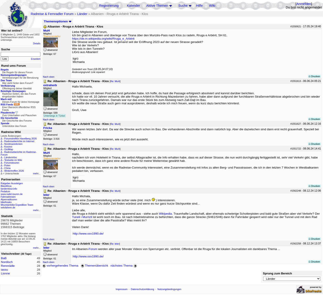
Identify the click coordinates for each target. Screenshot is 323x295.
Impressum (122, 289)
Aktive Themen (157, 5)
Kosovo (8, 146)
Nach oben (49, 76)
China (7, 168)
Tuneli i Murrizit (82, 217)
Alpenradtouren (9, 199)
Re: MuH (115, 81)
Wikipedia (165, 213)
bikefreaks (6, 202)
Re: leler (114, 243)
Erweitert (35, 59)
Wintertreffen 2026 (14, 170)
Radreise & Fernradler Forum (52, 14)
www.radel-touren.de (12, 194)
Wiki (212, 5)
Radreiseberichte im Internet (19, 141)
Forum (93, 249)
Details (36, 43)
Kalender (133, 5)
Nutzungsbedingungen (169, 289)
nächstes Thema (124, 265)
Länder (82, 14)
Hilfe (199, 5)
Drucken (314, 76)
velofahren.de (8, 207)
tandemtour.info (9, 188)
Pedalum (5, 191)
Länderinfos (10, 157)
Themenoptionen (58, 21)
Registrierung (109, 5)
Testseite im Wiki (13, 160)
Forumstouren (11, 162)
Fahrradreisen (8, 196)
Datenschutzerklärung (142, 289)
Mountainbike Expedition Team (17, 204)
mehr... (36, 173)
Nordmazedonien (13, 144)
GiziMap (8, 149)
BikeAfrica (6, 186)
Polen (7, 165)
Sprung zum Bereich (277, 273)
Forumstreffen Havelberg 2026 (20, 138)
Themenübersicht (94, 265)
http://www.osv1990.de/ (88, 233)
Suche (183, 5)
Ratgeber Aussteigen (12, 183)
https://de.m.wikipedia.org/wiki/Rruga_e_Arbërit (103, 38)
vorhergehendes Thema (60, 265)
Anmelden (303, 4)
